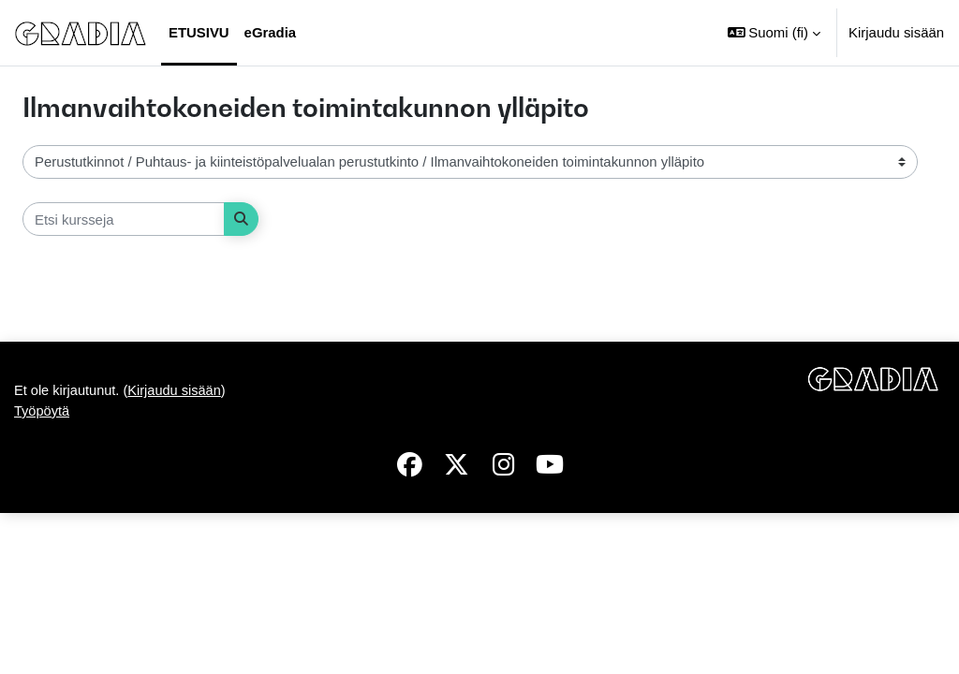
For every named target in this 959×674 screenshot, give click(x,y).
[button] (774, 33)
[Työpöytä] (80, 32)
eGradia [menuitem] (270, 32)
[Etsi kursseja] (123, 219)
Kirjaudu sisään (896, 32)
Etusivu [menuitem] (199, 32)
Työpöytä (42, 572)
